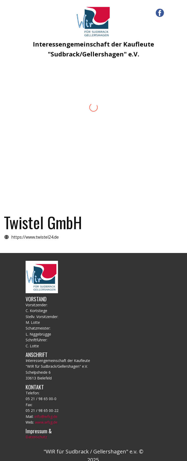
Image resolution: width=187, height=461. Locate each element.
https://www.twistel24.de (35, 237)
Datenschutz (36, 436)
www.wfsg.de (46, 422)
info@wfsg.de (45, 416)
